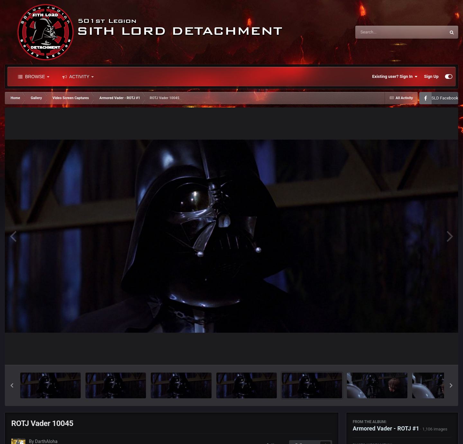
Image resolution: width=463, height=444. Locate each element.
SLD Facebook (444, 98)
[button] (12, 385)
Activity (78, 76)
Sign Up (431, 76)
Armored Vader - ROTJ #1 (386, 428)
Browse (34, 76)
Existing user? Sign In (395, 76)
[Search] (384, 32)
